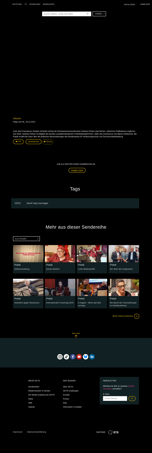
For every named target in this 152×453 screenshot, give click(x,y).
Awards (31, 407)
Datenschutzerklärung (36, 432)
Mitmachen (35, 4)
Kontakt (66, 394)
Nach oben (76, 335)
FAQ (65, 403)
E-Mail (106, 394)
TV (26, 4)
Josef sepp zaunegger (38, 203)
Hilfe (30, 403)
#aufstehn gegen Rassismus (26, 303)
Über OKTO (68, 386)
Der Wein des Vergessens (121, 269)
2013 (18, 203)
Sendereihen (33, 386)
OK (132, 398)
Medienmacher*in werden (39, 390)
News (30, 398)
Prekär (17, 118)
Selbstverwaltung (21, 269)
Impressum (18, 432)
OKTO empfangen (71, 390)
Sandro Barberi (52, 269)
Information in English (72, 407)
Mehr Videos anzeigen (125, 316)
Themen (100, 14)
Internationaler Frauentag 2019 (59, 303)
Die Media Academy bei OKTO (41, 394)
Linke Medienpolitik (86, 269)
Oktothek (17, 4)
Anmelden (77, 170)
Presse (66, 398)
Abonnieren (33, 142)
